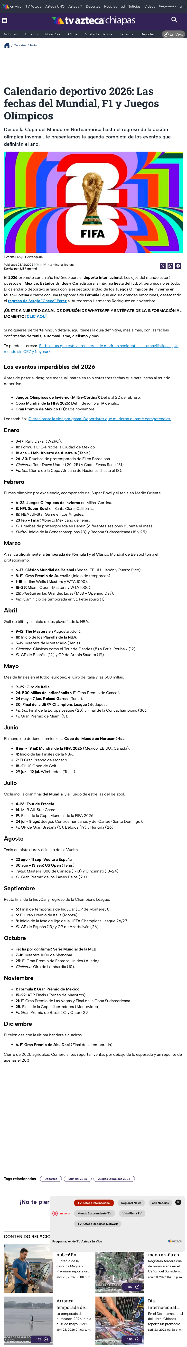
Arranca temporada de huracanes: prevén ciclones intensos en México (72, 1304)
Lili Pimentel (28, 268)
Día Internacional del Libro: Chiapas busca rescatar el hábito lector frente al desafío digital (164, 1304)
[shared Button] (170, 266)
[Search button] (174, 20)
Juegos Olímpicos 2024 (114, 1179)
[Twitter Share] (163, 266)
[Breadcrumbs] (9, 45)
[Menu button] (12, 20)
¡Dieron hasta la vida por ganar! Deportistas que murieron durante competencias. (99, 419)
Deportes (51, 1179)
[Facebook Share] (178, 266)
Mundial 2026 (77, 1179)
